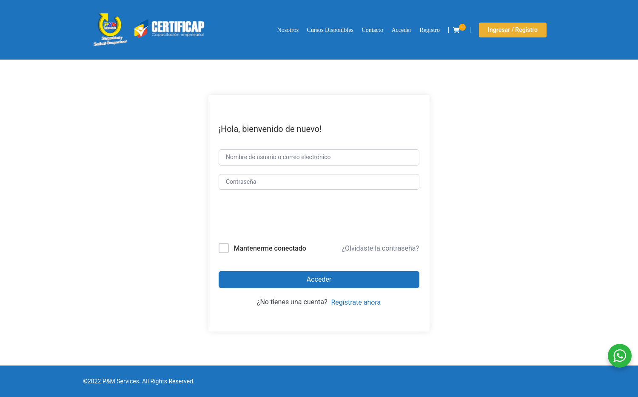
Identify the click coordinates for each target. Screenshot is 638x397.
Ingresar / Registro (513, 29)
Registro (430, 30)
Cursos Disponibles (330, 30)
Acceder (401, 30)
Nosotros (288, 30)
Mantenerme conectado (270, 248)
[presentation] (276, 218)
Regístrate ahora (356, 302)
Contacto (372, 30)
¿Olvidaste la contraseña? (380, 248)
